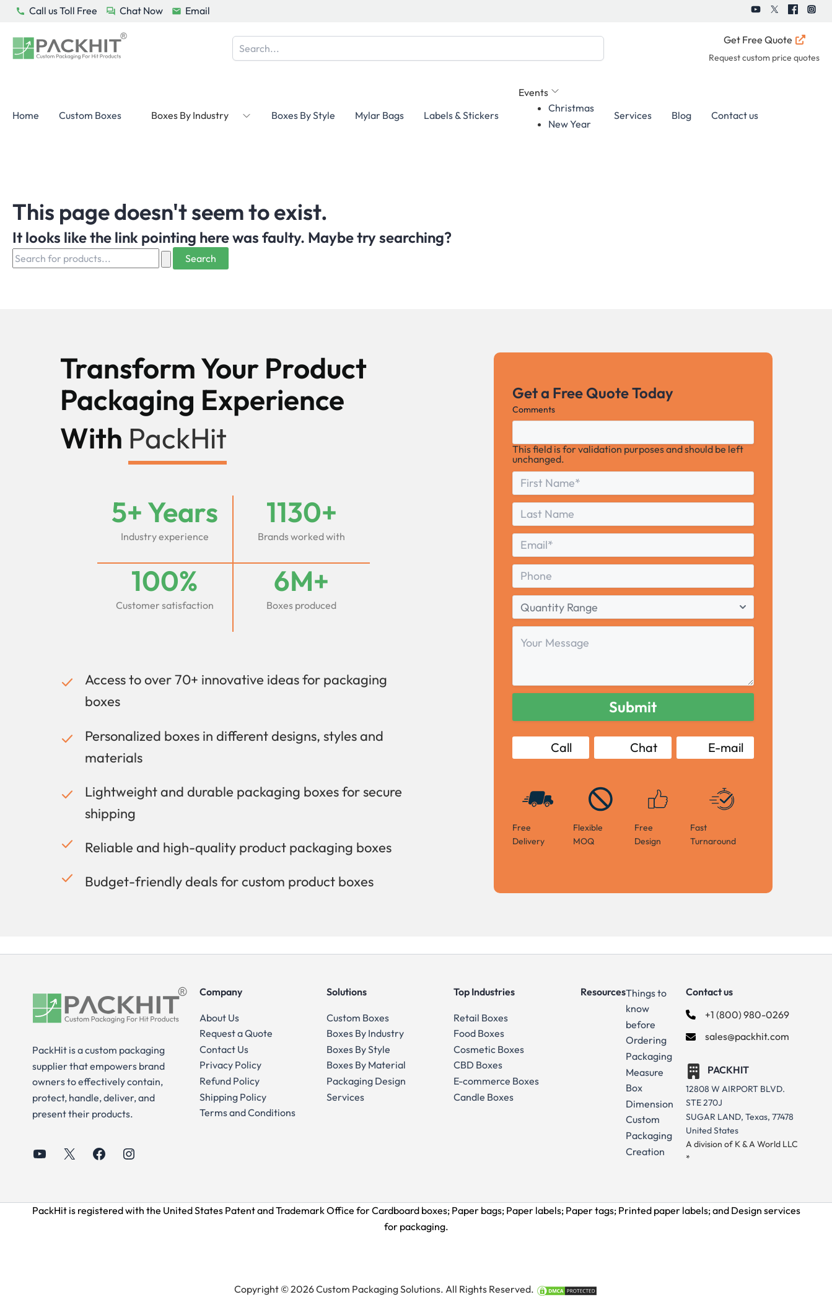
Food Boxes (478, 1033)
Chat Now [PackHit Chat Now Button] (141, 10)
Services (633, 115)
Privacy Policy (230, 1065)
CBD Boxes (477, 1065)
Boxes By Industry (365, 1033)
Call (551, 747)
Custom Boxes (90, 115)
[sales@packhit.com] (737, 1037)
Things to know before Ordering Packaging (649, 1024)
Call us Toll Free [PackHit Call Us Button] (63, 10)
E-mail (715, 747)
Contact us (734, 115)
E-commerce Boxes (496, 1081)
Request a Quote (236, 1033)
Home (25, 115)
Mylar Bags (379, 115)
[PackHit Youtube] (756, 11)
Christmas (571, 108)
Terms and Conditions (247, 1112)
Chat (633, 747)
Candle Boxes (483, 1097)
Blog (681, 115)
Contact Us (223, 1049)
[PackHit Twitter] (774, 11)
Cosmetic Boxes (488, 1049)
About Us (219, 1017)
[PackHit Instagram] (812, 11)
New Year (569, 124)
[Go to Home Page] (69, 48)
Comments (533, 409)
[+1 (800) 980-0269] (737, 1015)
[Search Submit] (166, 259)
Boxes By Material (366, 1065)
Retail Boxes (480, 1017)
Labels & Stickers (461, 115)
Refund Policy (229, 1081)
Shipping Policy (232, 1097)
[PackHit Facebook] (793, 11)
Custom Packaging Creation (649, 1135)
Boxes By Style (303, 115)
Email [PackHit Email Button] (197, 10)
